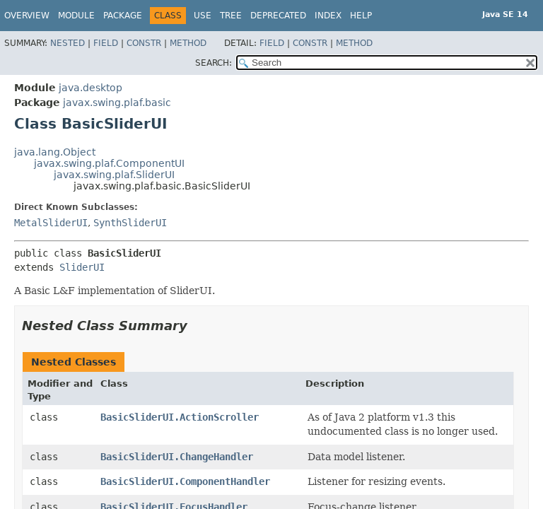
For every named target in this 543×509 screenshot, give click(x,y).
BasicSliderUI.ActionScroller (179, 417)
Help (361, 16)
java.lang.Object (54, 152)
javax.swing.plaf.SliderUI (114, 174)
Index (328, 16)
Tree (231, 16)
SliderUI (82, 267)
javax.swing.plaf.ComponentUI (109, 163)
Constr (144, 43)
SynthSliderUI (130, 222)
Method (188, 43)
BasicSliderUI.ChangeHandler (176, 456)
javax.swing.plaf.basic (117, 102)
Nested (67, 43)
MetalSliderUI (51, 222)
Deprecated (278, 16)
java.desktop (90, 87)
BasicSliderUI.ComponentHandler (185, 481)
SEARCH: (213, 63)
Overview (26, 16)
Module (76, 16)
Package (122, 16)
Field (105, 43)
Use (202, 16)
